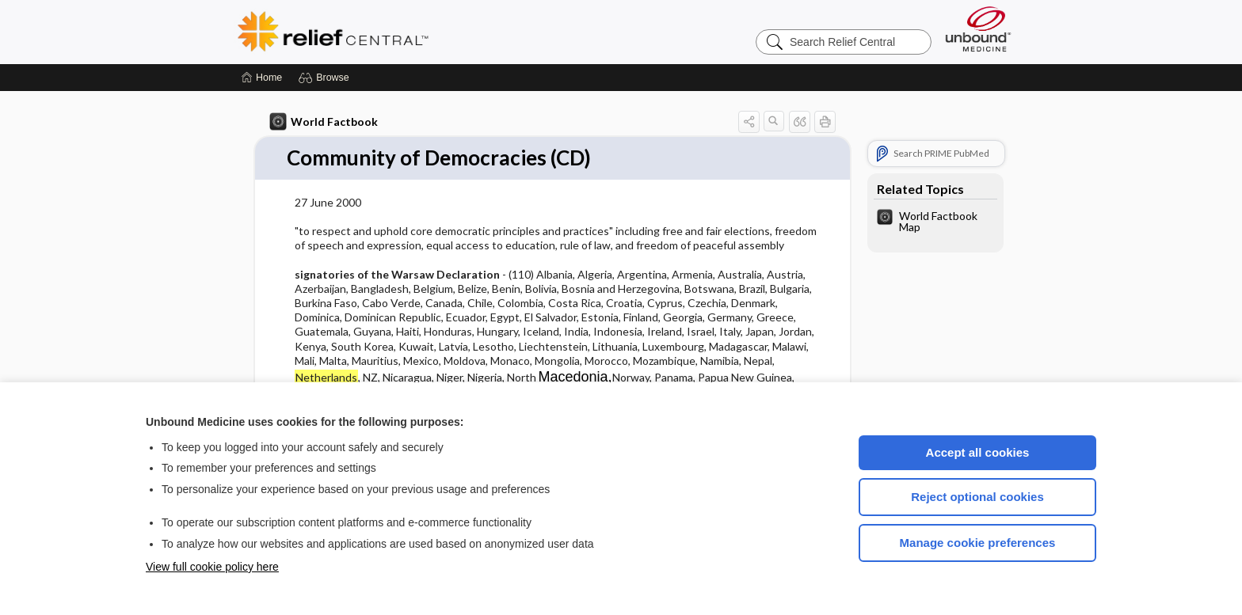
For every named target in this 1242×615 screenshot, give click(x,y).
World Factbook (324, 121)
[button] (326, 77)
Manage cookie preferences (978, 542)
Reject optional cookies (977, 496)
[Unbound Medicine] (978, 29)
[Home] (262, 77)
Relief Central (431, 31)
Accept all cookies (978, 452)
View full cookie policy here (212, 566)
